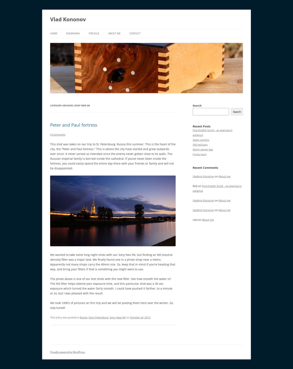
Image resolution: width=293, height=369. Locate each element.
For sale (94, 33)
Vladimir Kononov (203, 176)
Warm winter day (203, 149)
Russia (83, 317)
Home (53, 33)
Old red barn (200, 144)
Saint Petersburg (98, 317)
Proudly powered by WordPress (67, 352)
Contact (135, 33)
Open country (201, 140)
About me (114, 33)
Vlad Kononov (68, 19)
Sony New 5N (118, 317)
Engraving (73, 33)
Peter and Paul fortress (73, 125)
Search (197, 105)
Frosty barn (200, 154)
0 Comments (57, 134)
